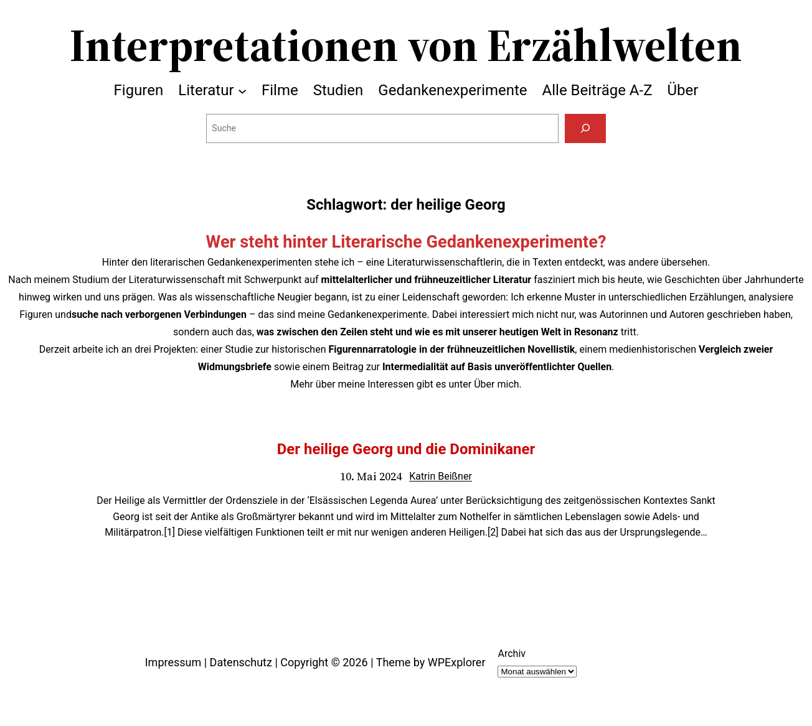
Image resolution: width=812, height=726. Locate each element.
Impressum (173, 662)
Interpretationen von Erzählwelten (406, 45)
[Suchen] (585, 128)
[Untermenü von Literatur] (242, 90)
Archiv (512, 653)
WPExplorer (457, 662)
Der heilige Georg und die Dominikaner (406, 449)
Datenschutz (241, 662)
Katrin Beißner (440, 476)
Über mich (496, 384)
